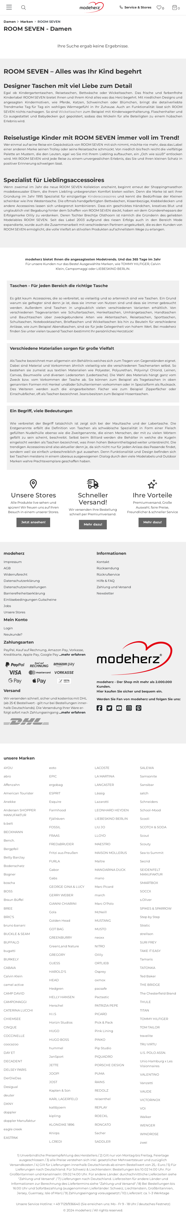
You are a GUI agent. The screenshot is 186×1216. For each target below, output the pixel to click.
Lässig (100, 793)
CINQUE (10, 1027)
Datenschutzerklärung (22, 581)
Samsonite (148, 776)
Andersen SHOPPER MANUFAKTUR (20, 812)
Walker (145, 1117)
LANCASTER (104, 785)
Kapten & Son (59, 1090)
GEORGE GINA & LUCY (66, 887)
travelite (146, 1036)
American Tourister (18, 793)
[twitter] (111, 708)
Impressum (13, 562)
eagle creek (13, 1129)
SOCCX (145, 891)
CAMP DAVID (14, 993)
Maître (100, 861)
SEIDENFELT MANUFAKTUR (151, 872)
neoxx (99, 937)
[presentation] (27, 7)
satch (144, 793)
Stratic (145, 925)
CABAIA (10, 968)
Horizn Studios (60, 1022)
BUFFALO (11, 942)
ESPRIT (54, 793)
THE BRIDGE (150, 985)
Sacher (100, 1133)
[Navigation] (10, 7)
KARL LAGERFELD (63, 1099)
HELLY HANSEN (62, 997)
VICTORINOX (150, 1100)
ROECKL (101, 1116)
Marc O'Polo (104, 903)
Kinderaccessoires (102, 196)
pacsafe (101, 988)
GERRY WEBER (61, 895)
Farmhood (57, 810)
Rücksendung (108, 568)
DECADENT (13, 1061)
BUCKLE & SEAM (17, 934)
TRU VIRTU (148, 1044)
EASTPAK (11, 1138)
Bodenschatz (14, 866)
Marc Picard (104, 887)
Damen (10, 21)
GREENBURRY (60, 937)
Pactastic (102, 997)
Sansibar (147, 785)
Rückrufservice (108, 574)
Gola (52, 912)
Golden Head (59, 920)
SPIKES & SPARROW (155, 908)
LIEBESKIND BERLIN (111, 819)
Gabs (53, 878)
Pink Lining (104, 1031)
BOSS (8, 891)
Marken (26, 21)
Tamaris (146, 959)
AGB (7, 568)
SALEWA (147, 767)
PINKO (100, 1039)
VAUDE (146, 1091)
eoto (52, 767)
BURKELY (11, 959)
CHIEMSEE (12, 1019)
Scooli (144, 819)
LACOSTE (102, 767)
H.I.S (52, 1014)
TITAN (144, 1010)
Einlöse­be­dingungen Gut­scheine (30, 599)
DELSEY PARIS (15, 1070)
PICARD (101, 1014)
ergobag (56, 785)
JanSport (56, 1056)
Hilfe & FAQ (106, 581)
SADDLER (102, 1141)
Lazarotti (102, 802)
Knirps (54, 1133)
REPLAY (101, 1107)
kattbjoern (57, 1107)
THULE (145, 1001)
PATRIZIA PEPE (106, 1005)
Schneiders (149, 802)
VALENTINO (149, 1074)
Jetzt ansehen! (33, 522)
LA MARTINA (104, 776)
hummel (56, 1048)
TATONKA (147, 968)
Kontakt (103, 562)
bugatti (10, 951)
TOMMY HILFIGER (154, 1019)
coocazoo (11, 1044)
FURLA (54, 861)
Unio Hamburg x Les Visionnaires (156, 1063)
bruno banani (14, 925)
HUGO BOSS (59, 1039)
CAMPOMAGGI (15, 1001)
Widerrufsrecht (15, 574)
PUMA (99, 1073)
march (100, 895)
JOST (53, 1082)
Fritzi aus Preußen (63, 852)
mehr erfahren (73, 654)
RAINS (100, 1082)
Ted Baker (148, 976)
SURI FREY (148, 942)
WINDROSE (149, 1134)
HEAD (54, 980)
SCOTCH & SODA (153, 827)
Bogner (10, 874)
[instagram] (131, 708)
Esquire (55, 802)
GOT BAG (56, 929)
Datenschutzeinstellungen (25, 587)
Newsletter (105, 593)
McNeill (101, 912)
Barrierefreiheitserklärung (24, 593)
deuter (9, 1095)
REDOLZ (101, 1090)
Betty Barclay (14, 857)
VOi (143, 1108)
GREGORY (57, 954)
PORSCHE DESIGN (109, 1065)
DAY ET (9, 1053)
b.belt (8, 823)
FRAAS (54, 835)
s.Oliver (146, 900)
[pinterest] (141, 708)
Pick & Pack (104, 1022)
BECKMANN (13, 832)
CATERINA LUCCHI (18, 1010)
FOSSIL (55, 827)
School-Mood (150, 810)
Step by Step (150, 917)
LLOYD (100, 835)
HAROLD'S (57, 971)
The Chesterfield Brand (158, 993)
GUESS (54, 963)
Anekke (10, 802)
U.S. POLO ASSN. (153, 1053)
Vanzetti (146, 1083)
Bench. (9, 840)
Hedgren (56, 988)
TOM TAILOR (150, 1027)
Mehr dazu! (93, 524)
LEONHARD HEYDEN (112, 810)
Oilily (99, 954)
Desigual (11, 1086)
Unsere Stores (14, 612)
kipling (55, 1116)
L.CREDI (55, 1141)
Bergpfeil (11, 849)
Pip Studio (103, 1048)
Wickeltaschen (70, 112)
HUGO (54, 1031)
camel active (14, 985)
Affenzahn (12, 785)
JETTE (54, 1065)
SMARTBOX (149, 883)
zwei (143, 1142)
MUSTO (100, 929)
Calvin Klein (13, 976)
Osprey (100, 971)
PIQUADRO (104, 1056)
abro (7, 776)
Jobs (7, 606)
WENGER (147, 1125)
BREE (8, 908)
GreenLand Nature (64, 946)
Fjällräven (57, 819)
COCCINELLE (14, 1036)
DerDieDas (12, 1078)
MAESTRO (102, 844)
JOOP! (54, 1073)
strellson (146, 934)
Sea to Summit (151, 852)
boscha (9, 883)
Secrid (145, 861)
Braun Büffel (13, 900)
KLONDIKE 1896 (61, 1124)
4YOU (8, 767)
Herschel (56, 1005)
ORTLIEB (102, 963)
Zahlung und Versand (114, 587)
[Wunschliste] (160, 7)
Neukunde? (13, 634)
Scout (144, 835)
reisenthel (103, 1099)
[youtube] (121, 708)
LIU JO (100, 827)
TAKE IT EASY (150, 951)
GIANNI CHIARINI (63, 903)
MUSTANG (103, 920)
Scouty (145, 844)
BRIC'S (9, 917)
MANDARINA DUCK (110, 870)
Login (8, 628)
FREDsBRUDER (61, 844)
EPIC (53, 776)
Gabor (54, 870)
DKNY (8, 1104)
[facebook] (102, 708)
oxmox (100, 980)
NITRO (100, 946)
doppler (10, 1112)
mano (99, 878)
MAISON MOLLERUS (111, 852)
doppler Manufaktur (20, 1121)
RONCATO (103, 1124)
